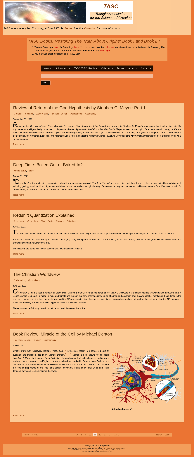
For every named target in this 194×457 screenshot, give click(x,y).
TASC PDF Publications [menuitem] (85, 68)
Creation (18, 114)
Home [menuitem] (46, 69)
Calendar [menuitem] (106, 69)
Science (29, 114)
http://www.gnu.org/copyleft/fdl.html (114, 448)
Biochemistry (50, 340)
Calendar (90, 28)
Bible (31, 171)
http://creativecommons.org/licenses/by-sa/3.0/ (94, 450)
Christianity (19, 280)
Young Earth (20, 171)
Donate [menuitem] (120, 68)
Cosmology (90, 114)
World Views (42, 114)
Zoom (68, 28)
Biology (37, 340)
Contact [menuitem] (145, 69)
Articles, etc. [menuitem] (62, 69)
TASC (110, 6)
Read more (18, 144)
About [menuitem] (131, 69)
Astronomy (19, 221)
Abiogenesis (76, 114)
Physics (59, 221)
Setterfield (71, 221)
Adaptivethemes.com (106, 451)
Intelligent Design (59, 114)
